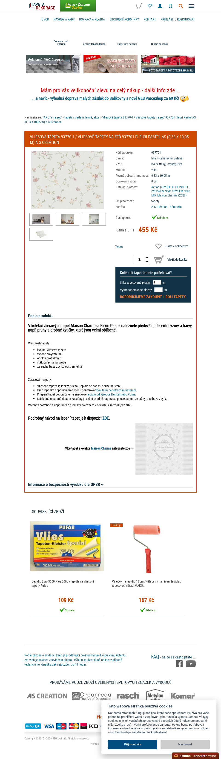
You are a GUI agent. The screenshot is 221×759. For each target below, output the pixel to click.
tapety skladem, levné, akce (82, 117)
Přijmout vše (132, 744)
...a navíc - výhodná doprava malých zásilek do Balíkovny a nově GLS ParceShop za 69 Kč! (105, 98)
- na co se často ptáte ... (173, 657)
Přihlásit (168, 19)
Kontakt (150, 19)
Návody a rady (64, 19)
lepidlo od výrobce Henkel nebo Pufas (111, 394)
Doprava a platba (92, 19)
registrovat (186, 19)
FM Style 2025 (169, 191)
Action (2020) (159, 187)
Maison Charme (101, 448)
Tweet (119, 246)
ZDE (105, 418)
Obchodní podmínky (124, 19)
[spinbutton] (139, 259)
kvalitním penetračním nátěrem (116, 390)
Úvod (45, 19)
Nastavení (185, 744)
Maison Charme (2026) (172, 195)
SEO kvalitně (59, 738)
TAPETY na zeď (52, 117)
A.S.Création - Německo (166, 207)
